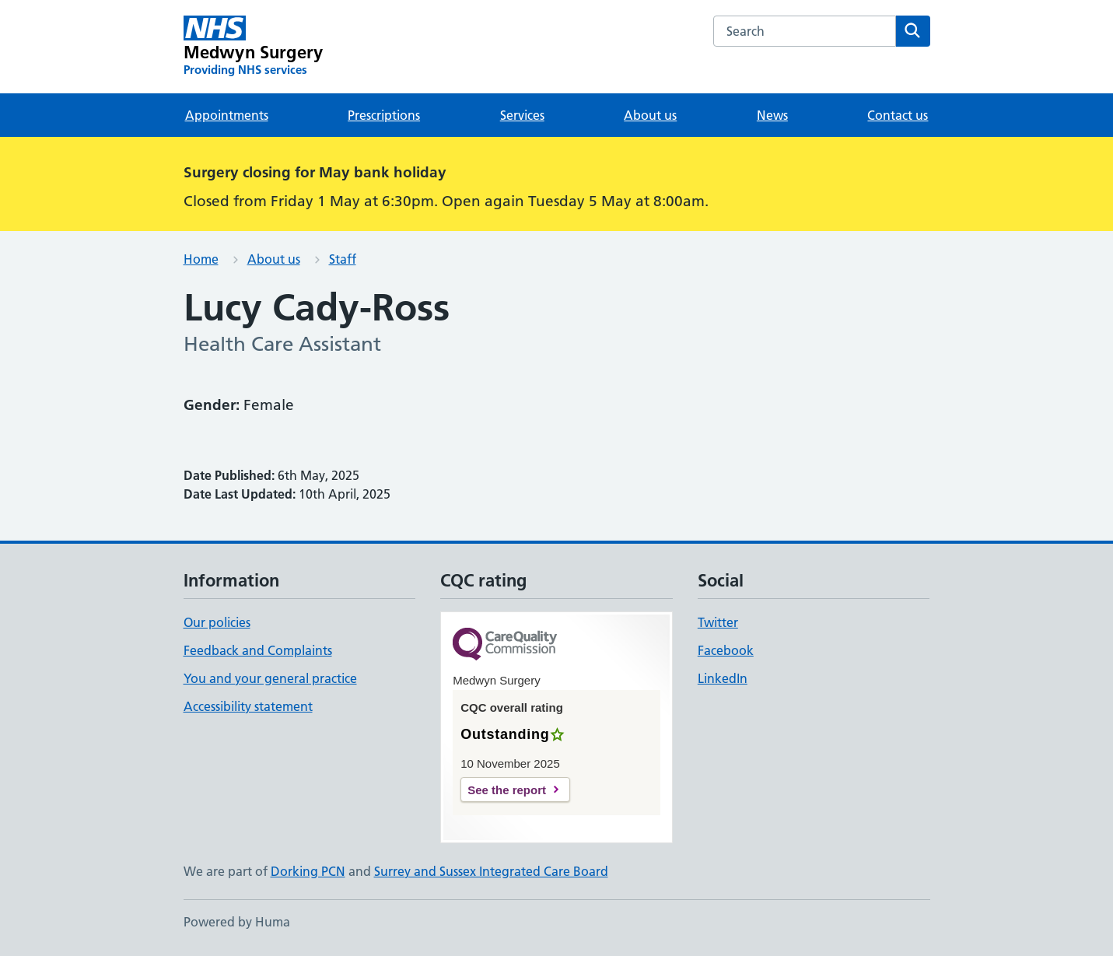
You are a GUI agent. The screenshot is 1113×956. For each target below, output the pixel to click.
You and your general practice (270, 678)
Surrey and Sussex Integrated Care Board (491, 871)
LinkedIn (722, 678)
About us (650, 115)
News (772, 115)
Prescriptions (384, 115)
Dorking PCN (308, 871)
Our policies (217, 622)
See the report (506, 790)
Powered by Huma (237, 922)
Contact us (897, 115)
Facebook (726, 650)
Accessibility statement (248, 706)
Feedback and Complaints (258, 650)
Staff (342, 259)
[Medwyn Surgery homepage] (254, 47)
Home (201, 259)
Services (522, 115)
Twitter (718, 622)
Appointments (226, 115)
